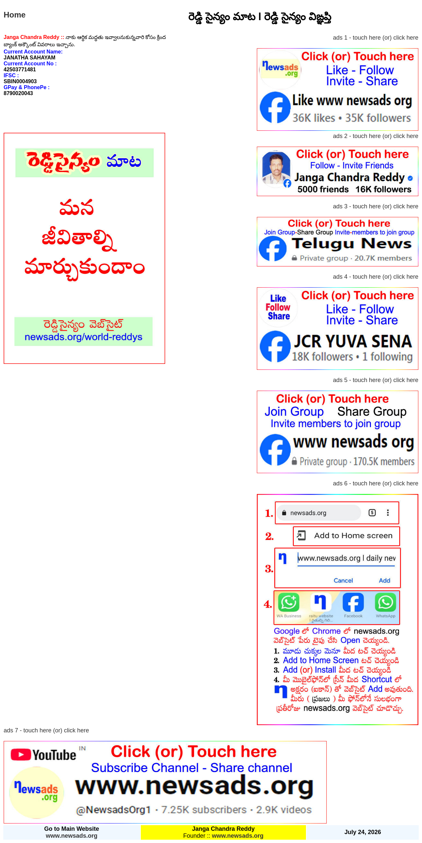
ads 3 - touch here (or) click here (375, 206)
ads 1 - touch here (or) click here (375, 37)
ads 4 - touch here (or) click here (375, 276)
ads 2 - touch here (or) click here (375, 136)
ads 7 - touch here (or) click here (46, 730)
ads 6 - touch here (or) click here (375, 483)
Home (15, 14)
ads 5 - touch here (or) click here (375, 380)
